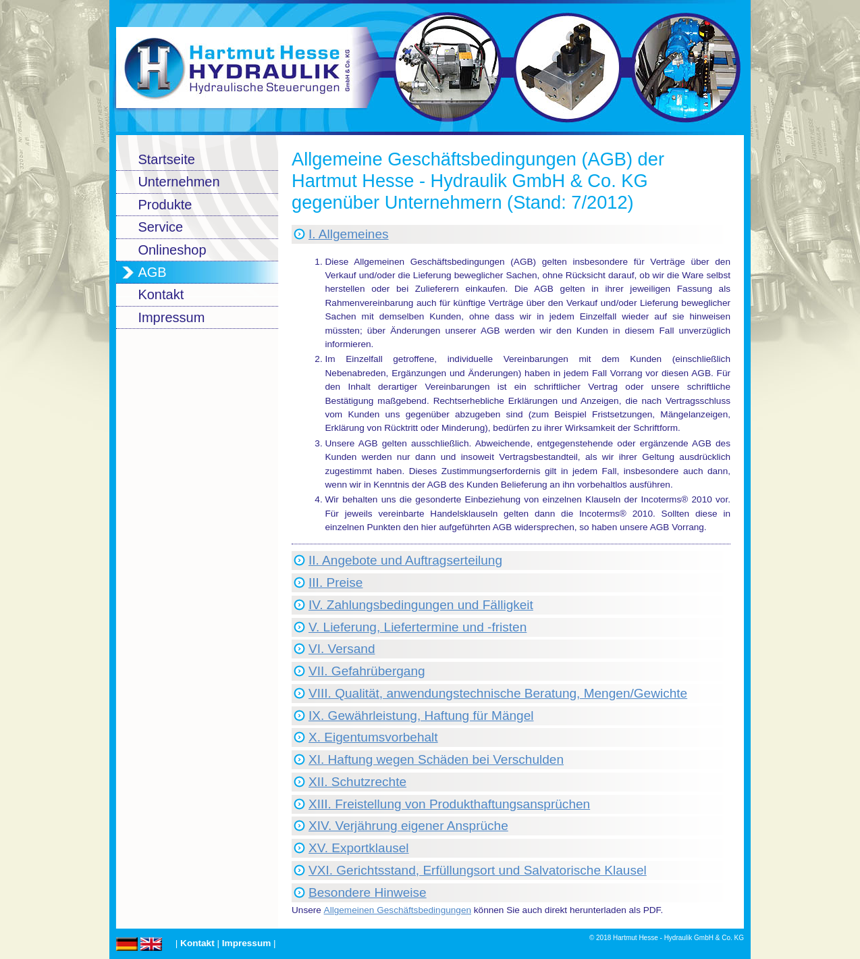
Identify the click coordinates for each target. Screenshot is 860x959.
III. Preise (335, 582)
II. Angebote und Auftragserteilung (405, 560)
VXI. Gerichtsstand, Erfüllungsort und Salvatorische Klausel (477, 870)
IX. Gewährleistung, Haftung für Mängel (421, 715)
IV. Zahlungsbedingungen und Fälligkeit (420, 605)
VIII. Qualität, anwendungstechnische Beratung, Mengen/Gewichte (497, 693)
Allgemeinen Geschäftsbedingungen (397, 910)
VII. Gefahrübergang (366, 671)
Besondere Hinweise (367, 892)
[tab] (511, 234)
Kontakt (197, 943)
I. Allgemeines (348, 234)
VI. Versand (341, 649)
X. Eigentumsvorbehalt (373, 737)
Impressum (246, 943)
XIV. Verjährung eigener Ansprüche (408, 826)
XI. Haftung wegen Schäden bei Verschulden (436, 759)
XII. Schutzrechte (357, 782)
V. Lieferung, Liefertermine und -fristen (417, 627)
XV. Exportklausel (358, 848)
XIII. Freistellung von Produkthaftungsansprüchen (449, 804)
